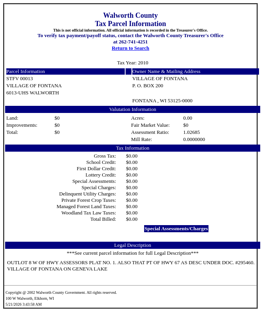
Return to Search (130, 48)
